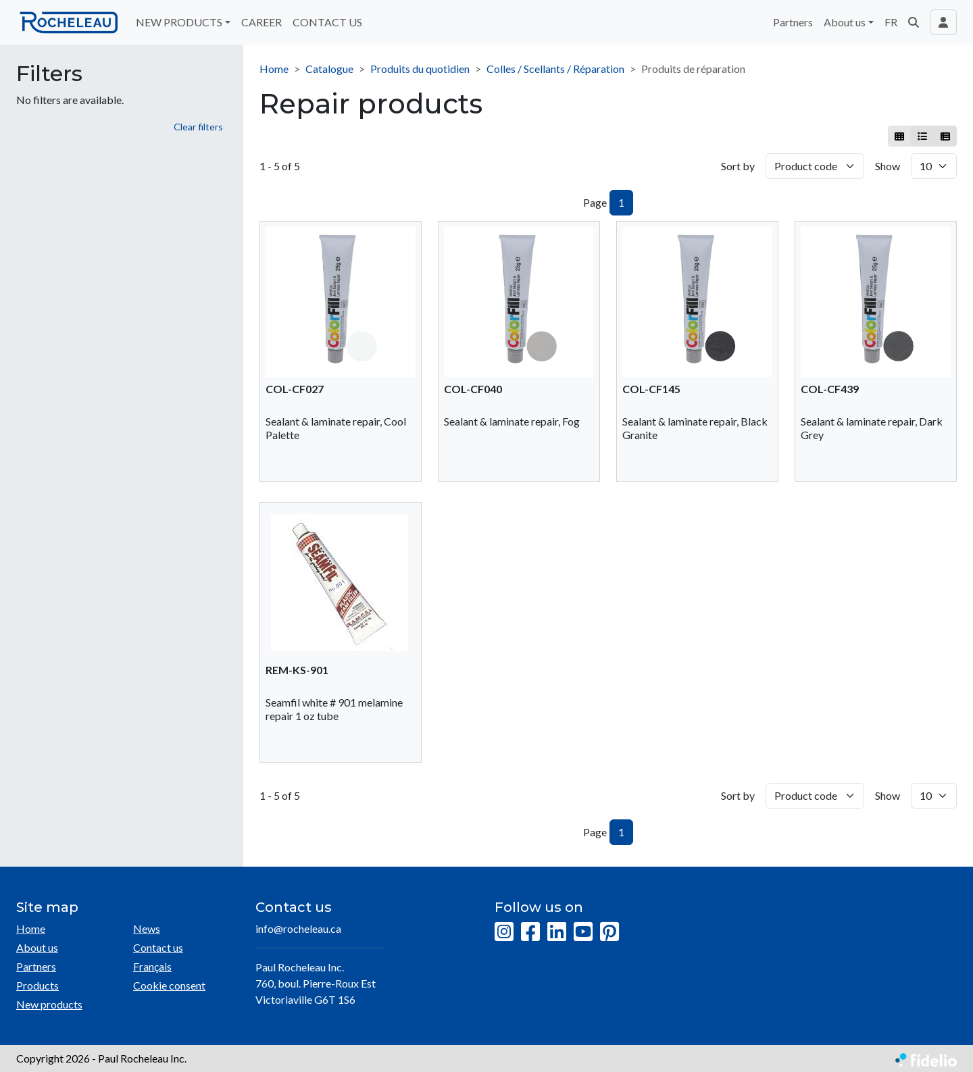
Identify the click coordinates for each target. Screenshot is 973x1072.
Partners (793, 22)
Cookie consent (169, 985)
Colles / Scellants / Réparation (555, 68)
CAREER (261, 22)
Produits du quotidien (420, 68)
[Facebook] (530, 932)
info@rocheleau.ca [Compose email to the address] (298, 928)
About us (37, 947)
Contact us (158, 947)
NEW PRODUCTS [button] (179, 22)
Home (274, 68)
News (146, 928)
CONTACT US (327, 22)
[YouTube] (583, 932)
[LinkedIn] (556, 932)
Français (152, 966)
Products (37, 985)
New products (49, 1004)
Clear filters (198, 126)
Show (887, 165)
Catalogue (329, 68)
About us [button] (845, 22)
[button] (913, 22)
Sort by (738, 165)
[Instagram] (504, 932)
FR (890, 22)
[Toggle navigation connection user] (943, 22)
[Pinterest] (609, 932)
